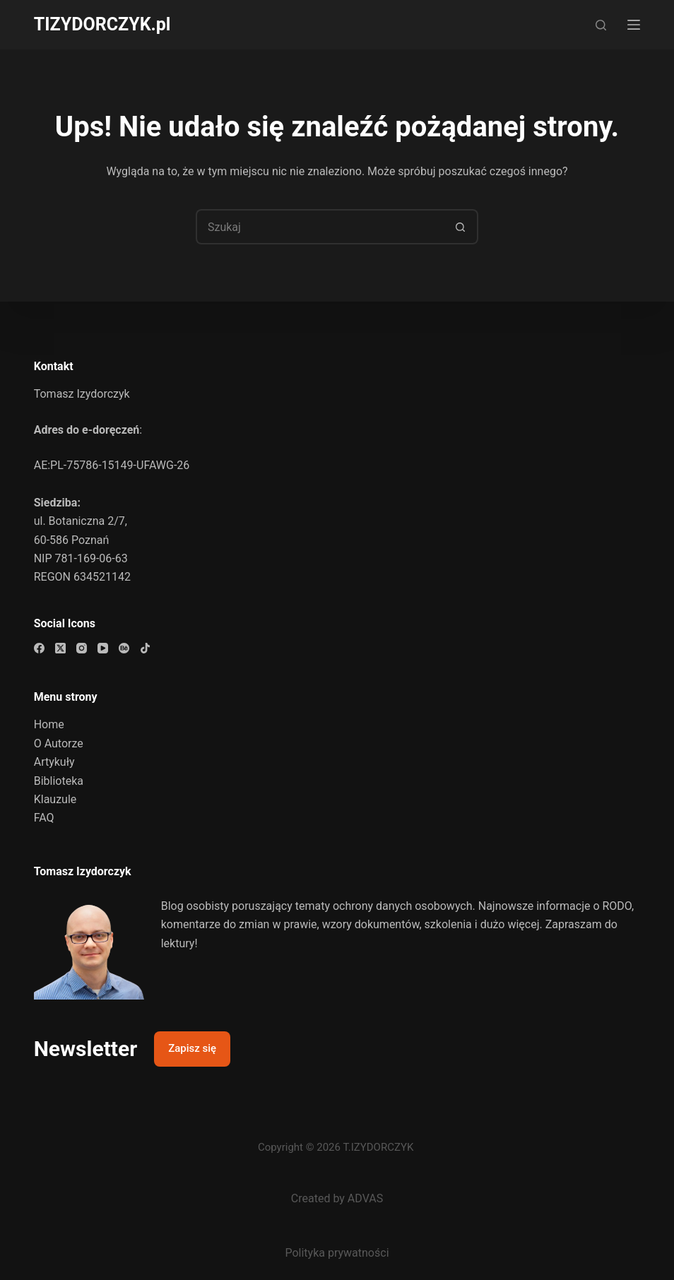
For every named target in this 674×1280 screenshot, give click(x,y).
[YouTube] (102, 648)
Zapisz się (192, 1048)
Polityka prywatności (337, 1253)
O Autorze (58, 743)
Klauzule (55, 799)
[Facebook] (39, 648)
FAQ (44, 817)
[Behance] (124, 648)
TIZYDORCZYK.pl (102, 24)
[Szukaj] (601, 25)
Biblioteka (58, 781)
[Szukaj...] (319, 226)
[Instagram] (81, 648)
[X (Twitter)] (60, 648)
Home (49, 724)
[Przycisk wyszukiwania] (460, 226)
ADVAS (365, 1198)
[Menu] (633, 24)
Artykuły (54, 762)
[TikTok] (145, 648)
